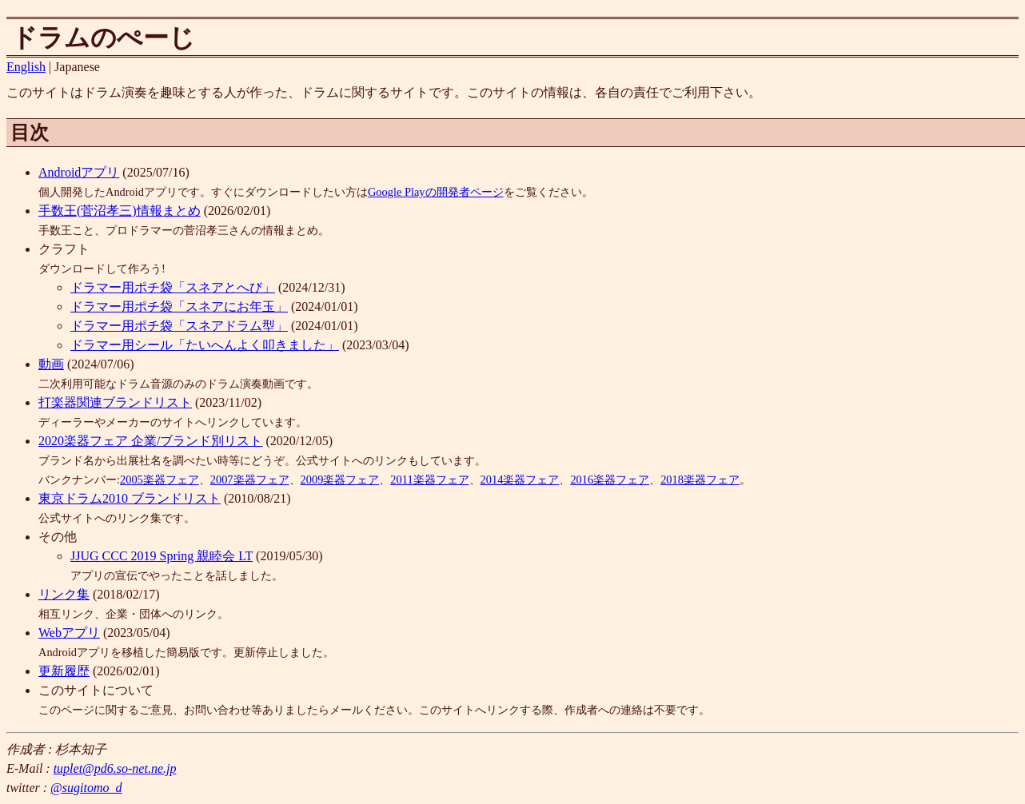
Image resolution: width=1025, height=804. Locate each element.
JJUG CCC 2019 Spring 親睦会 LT (161, 556)
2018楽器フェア (700, 479)
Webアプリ (69, 632)
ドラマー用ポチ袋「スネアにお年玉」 (179, 306)
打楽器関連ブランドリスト (115, 402)
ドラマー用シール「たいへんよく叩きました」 (204, 345)
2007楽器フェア (249, 479)
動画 (51, 364)
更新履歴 (64, 671)
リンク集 (64, 594)
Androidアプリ (78, 172)
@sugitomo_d (86, 787)
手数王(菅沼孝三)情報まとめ (119, 210)
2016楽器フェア (609, 479)
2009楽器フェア (340, 479)
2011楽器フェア (429, 479)
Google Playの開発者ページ (436, 191)
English (26, 67)
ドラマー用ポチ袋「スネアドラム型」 (179, 325)
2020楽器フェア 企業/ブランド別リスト (150, 441)
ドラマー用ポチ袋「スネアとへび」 (172, 287)
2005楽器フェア (159, 479)
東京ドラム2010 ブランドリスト (129, 498)
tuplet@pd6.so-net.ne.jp (115, 768)
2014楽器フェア (520, 479)
